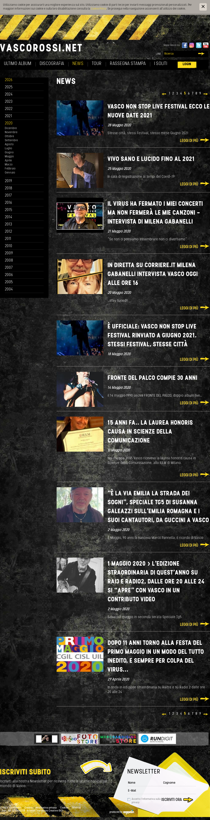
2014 (8, 217)
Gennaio (10, 172)
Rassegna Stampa (128, 63)
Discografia (52, 63)
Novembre (11, 132)
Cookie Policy (98, 8)
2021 (8, 116)
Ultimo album (17, 63)
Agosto (9, 144)
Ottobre (9, 136)
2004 (9, 289)
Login (187, 64)
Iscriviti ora (171, 800)
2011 (8, 239)
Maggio (9, 156)
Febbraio (10, 168)
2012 (8, 232)
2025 (9, 87)
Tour (97, 63)
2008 (9, 261)
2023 (9, 102)
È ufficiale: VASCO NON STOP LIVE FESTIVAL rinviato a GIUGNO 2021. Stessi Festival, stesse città (152, 336)
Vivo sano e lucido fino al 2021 (151, 159)
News (78, 63)
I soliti (160, 63)
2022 (9, 109)
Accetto (146, 801)
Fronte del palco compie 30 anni (152, 378)
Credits (29, 808)
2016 (8, 203)
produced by (122, 812)
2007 (9, 268)
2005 (9, 282)
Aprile (8, 160)
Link (158, 54)
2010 (8, 246)
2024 (9, 95)
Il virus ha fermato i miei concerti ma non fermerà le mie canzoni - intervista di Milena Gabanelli (155, 213)
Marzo (9, 164)
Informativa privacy (46, 808)
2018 (8, 188)
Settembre (11, 140)
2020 (9, 123)
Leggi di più (189, 141)
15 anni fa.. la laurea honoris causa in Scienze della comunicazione (150, 432)
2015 (8, 210)
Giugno (9, 152)
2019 (8, 181)
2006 (9, 275)
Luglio (8, 148)
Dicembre (11, 128)
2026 (9, 80)
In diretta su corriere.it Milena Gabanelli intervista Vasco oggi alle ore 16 (153, 274)
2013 (8, 225)
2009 (9, 253)
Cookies (64, 808)
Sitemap (76, 808)
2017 (8, 196)
